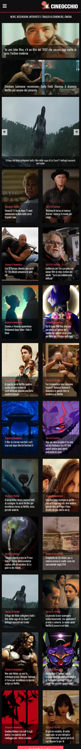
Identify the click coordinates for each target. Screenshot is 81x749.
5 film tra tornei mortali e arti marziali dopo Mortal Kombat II (19, 443)
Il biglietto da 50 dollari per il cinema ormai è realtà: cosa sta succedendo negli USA (60, 561)
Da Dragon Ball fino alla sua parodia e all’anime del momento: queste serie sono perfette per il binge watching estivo (59, 332)
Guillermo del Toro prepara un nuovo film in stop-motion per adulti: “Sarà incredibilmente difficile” (59, 273)
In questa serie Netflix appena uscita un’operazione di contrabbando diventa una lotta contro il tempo (19, 389)
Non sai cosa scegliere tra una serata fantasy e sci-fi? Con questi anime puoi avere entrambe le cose (59, 447)
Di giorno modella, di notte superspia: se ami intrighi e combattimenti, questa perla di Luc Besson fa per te (60, 736)
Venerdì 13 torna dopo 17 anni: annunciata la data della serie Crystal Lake (19, 214)
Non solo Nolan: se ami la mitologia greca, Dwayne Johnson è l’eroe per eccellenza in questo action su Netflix (20, 678)
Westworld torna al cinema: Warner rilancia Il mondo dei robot (59, 214)
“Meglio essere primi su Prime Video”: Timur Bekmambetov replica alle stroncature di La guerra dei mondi (19, 563)
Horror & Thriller (12, 206)
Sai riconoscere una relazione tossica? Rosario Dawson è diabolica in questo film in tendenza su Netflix (59, 389)
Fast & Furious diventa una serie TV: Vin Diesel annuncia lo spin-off (19, 271)
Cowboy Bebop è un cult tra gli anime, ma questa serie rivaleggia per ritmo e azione (18, 734)
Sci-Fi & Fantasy (53, 206)
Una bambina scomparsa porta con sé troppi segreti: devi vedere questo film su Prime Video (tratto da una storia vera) (61, 505)
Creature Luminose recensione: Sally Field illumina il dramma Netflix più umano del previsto (41, 88)
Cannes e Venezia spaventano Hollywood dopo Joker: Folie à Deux (18, 329)
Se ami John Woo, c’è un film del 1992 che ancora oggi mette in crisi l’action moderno (41, 51)
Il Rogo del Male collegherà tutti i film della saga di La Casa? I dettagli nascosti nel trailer (20, 619)
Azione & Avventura (13, 264)
